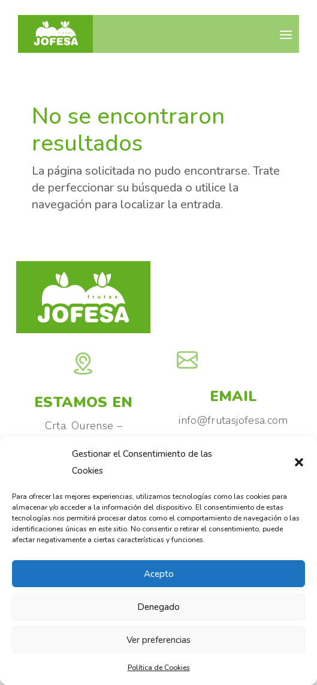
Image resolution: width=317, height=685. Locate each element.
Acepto (159, 574)
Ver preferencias (158, 640)
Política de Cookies (159, 667)
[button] (299, 462)
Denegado (158, 607)
